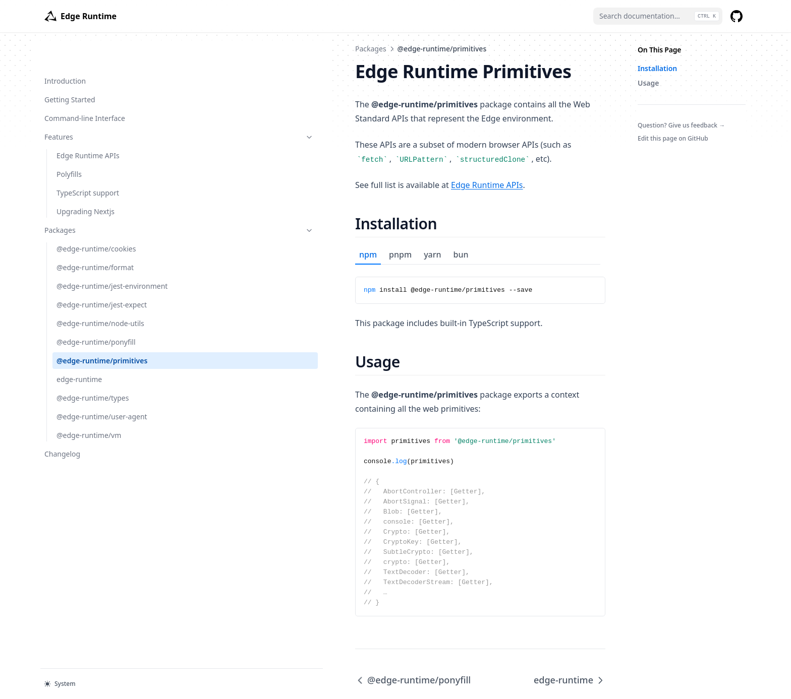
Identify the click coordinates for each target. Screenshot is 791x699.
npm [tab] (198, 240)
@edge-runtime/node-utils (100, 312)
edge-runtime (79, 379)
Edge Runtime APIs (88, 123)
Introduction (65, 48)
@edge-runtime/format (95, 235)
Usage (648, 83)
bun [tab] (291, 240)
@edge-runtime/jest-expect (90, 288)
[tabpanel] (395, 270)
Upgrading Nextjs (85, 179)
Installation (657, 68)
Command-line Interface (84, 86)
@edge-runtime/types (92, 397)
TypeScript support (87, 160)
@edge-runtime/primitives (89, 355)
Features (94, 104)
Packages (94, 198)
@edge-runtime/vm (88, 445)
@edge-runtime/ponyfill (96, 331)
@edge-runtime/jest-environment (90, 259)
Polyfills (69, 142)
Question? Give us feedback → (681, 125)
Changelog (77, 463)
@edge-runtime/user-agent (92, 421)
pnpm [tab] (230, 240)
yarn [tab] (262, 240)
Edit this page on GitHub (673, 138)
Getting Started (69, 67)
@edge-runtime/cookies (96, 216)
